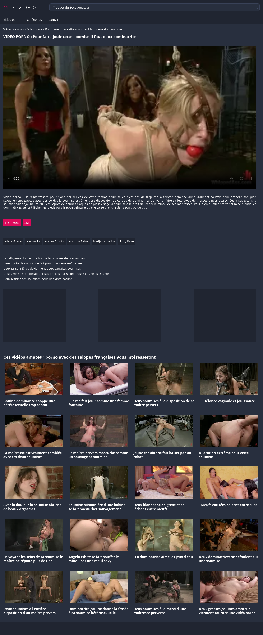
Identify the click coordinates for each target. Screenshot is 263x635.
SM (26, 223)
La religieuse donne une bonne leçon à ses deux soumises (44, 258)
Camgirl (54, 19)
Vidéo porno (11, 19)
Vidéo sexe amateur (15, 29)
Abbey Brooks (54, 241)
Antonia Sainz (78, 241)
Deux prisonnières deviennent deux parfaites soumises (42, 268)
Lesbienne (36, 29)
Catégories (34, 19)
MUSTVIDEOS (20, 7)
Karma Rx (33, 241)
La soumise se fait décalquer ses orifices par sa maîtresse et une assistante (56, 274)
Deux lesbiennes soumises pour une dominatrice (37, 279)
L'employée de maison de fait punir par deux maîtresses (42, 263)
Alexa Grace (13, 241)
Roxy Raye (127, 241)
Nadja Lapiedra (104, 241)
